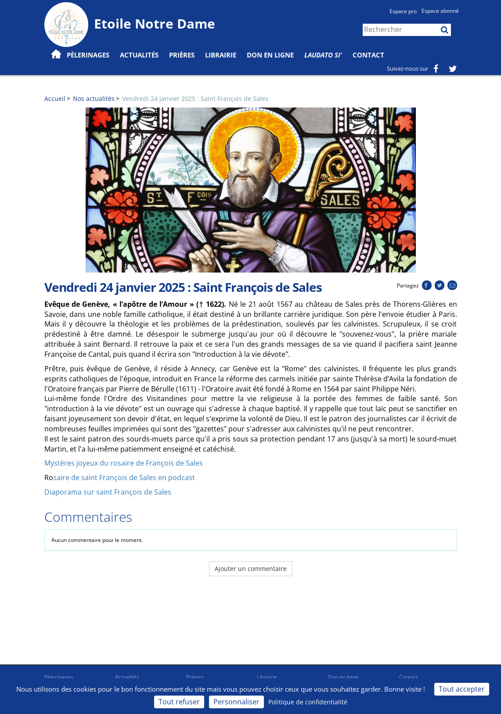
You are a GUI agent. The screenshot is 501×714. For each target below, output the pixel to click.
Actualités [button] (139, 54)
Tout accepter (462, 689)
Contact (368, 54)
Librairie (220, 54)
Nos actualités (94, 98)
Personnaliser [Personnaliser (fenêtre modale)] (236, 702)
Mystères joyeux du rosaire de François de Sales (123, 463)
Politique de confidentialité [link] (307, 702)
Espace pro (403, 11)
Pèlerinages (58, 677)
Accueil (54, 98)
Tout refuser (179, 702)
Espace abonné (440, 10)
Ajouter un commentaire (251, 568)
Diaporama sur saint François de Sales (107, 492)
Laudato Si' (323, 54)
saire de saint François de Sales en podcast (124, 477)
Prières (182, 54)
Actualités (127, 677)
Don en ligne (270, 54)
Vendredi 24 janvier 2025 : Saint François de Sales (195, 98)
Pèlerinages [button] (88, 54)
